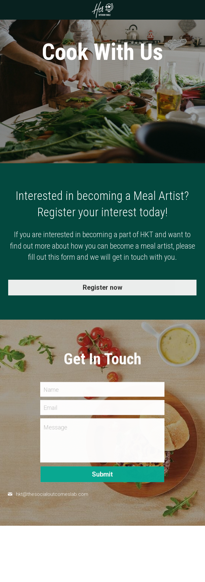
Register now (102, 289)
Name (51, 391)
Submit (102, 477)
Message (55, 429)
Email (50, 409)
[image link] (102, 9)
